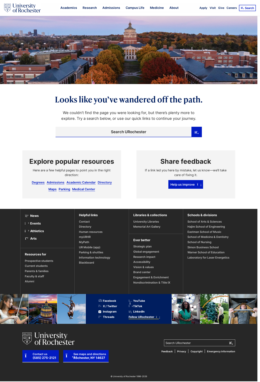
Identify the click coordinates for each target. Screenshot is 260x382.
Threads (106, 317)
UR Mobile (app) (89, 247)
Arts (31, 238)
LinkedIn (137, 311)
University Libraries (146, 221)
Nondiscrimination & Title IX (151, 282)
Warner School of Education (206, 252)
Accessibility (141, 262)
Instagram (107, 311)
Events (33, 223)
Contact (84, 221)
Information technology (94, 257)
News (32, 215)
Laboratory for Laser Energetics (208, 257)
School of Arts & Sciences (204, 221)
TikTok (135, 306)
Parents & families (37, 271)
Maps (52, 189)
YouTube (137, 300)
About (174, 7)
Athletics (34, 231)
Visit (213, 8)
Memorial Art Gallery (146, 227)
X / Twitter (107, 306)
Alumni (29, 281)
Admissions (111, 7)
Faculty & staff (34, 276)
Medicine (157, 7)
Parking (64, 189)
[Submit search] (196, 132)
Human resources (91, 232)
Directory (105, 182)
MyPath (84, 242)
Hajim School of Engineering (206, 227)
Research (90, 7)
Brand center (141, 272)
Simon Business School (203, 247)
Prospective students (39, 261)
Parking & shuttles (91, 252)
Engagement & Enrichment (151, 277)
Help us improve (185, 184)
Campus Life (135, 7)
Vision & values (143, 267)
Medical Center (83, 189)
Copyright (197, 351)
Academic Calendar (81, 182)
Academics (68, 7)
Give (221, 8)
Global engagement (146, 252)
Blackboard (86, 262)
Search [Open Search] (247, 8)
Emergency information (221, 351)
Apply (203, 8)
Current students (36, 266)
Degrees (38, 182)
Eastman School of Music (204, 232)
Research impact (144, 257)
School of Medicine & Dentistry (208, 237)
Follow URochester (144, 317)
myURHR (85, 237)
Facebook (107, 300)
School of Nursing (199, 242)
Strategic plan (142, 246)
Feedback (167, 351)
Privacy (181, 351)
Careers (232, 8)
